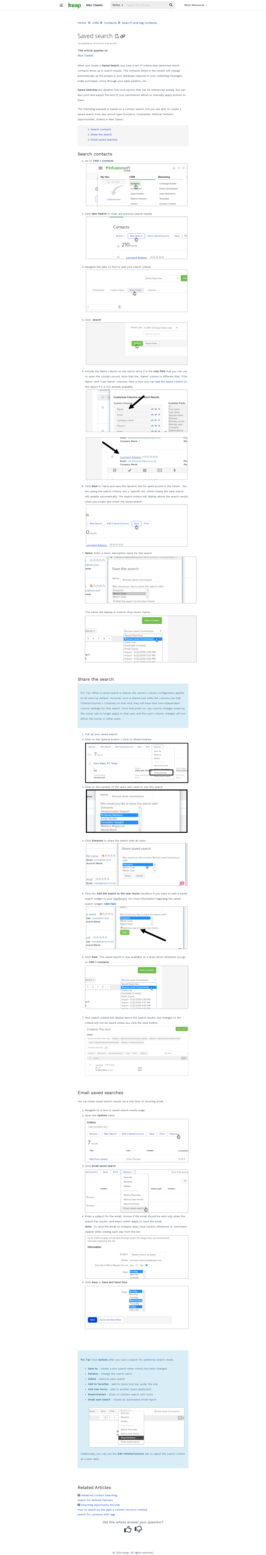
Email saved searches (104, 139)
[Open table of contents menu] (62, 4)
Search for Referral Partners (95, 1500)
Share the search (101, 134)
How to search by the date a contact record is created (112, 1509)
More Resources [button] (195, 5)
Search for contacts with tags (96, 1514)
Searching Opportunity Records (99, 1504)
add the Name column (169, 381)
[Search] (171, 5)
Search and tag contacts (139, 23)
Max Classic (85, 55)
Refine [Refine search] (117, 5)
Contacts (110, 23)
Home (82, 23)
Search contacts (101, 129)
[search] (145, 5)
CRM (95, 23)
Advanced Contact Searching (97, 1495)
